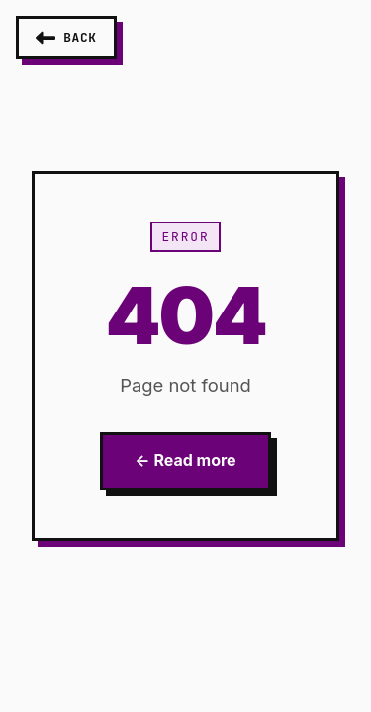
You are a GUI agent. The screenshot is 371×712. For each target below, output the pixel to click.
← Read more (185, 460)
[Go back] (66, 37)
